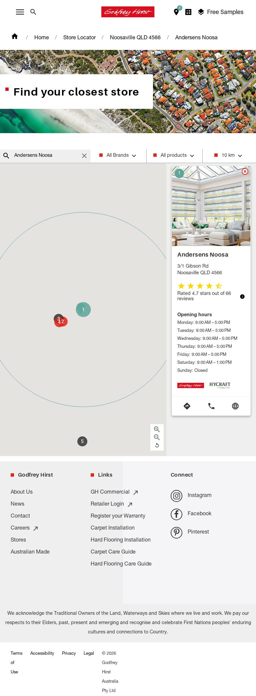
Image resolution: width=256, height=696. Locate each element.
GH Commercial (115, 492)
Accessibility (42, 654)
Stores (18, 540)
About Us (22, 492)
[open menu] (20, 12)
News (17, 504)
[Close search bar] (33, 12)
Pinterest (190, 533)
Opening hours (194, 315)
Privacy (69, 654)
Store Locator (79, 38)
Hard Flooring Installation (121, 540)
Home (41, 38)
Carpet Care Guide (113, 552)
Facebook (191, 514)
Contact (20, 516)
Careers (25, 528)
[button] (83, 309)
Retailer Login (112, 504)
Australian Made (30, 552)
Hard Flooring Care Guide (121, 564)
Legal (89, 654)
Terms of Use (16, 663)
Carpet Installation (113, 528)
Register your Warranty (118, 516)
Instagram (191, 496)
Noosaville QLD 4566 (135, 38)
